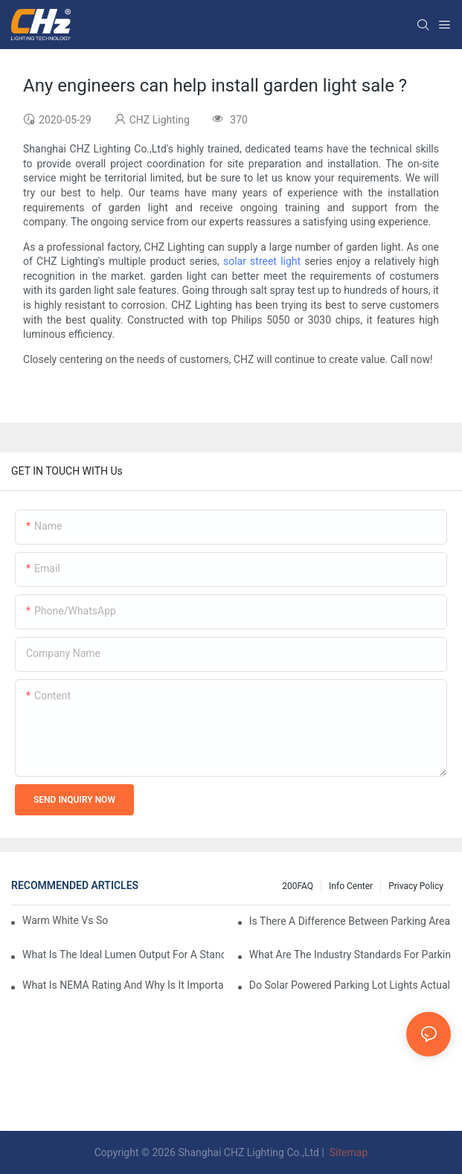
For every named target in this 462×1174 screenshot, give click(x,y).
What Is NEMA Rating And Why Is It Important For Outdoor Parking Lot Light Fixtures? (123, 985)
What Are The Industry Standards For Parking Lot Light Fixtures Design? (350, 954)
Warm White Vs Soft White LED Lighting (65, 920)
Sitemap (347, 1152)
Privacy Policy (415, 886)
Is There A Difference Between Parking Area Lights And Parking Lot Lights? (350, 921)
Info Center (351, 886)
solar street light (262, 261)
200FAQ (297, 886)
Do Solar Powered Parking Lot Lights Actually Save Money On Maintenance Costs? (350, 985)
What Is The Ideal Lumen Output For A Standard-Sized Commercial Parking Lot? (123, 954)
